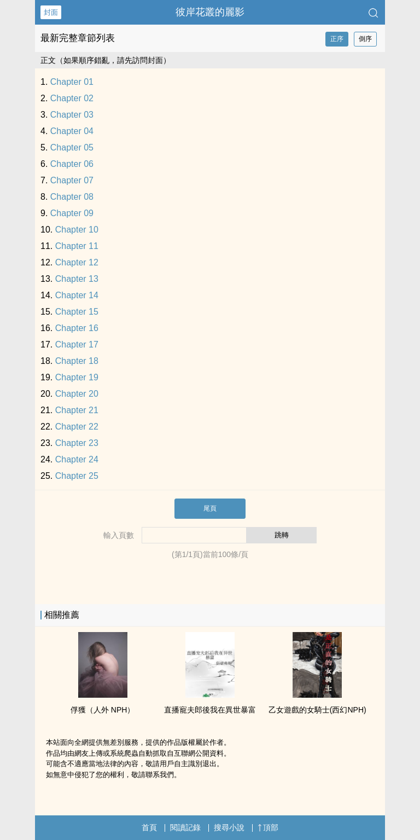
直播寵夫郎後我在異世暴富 (210, 709)
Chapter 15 (76, 311)
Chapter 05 (72, 147)
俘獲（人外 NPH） (103, 709)
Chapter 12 (76, 262)
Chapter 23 (76, 443)
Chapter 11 (76, 246)
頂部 (268, 827)
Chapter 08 (72, 196)
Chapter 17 (76, 344)
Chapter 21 (76, 410)
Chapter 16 (76, 328)
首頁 (149, 827)
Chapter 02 (72, 98)
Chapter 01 (72, 81)
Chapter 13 (76, 278)
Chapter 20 (76, 393)
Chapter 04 (72, 131)
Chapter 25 (76, 475)
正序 (336, 39)
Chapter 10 (76, 229)
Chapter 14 (76, 295)
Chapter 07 (72, 180)
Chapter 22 (76, 426)
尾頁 (210, 508)
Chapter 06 (72, 164)
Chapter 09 (72, 213)
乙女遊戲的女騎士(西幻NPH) (317, 709)
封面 (51, 12)
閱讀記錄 (185, 827)
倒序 (365, 39)
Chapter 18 (76, 361)
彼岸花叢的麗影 (210, 12)
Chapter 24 (76, 459)
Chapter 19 (76, 377)
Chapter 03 (72, 114)
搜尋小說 (229, 827)
